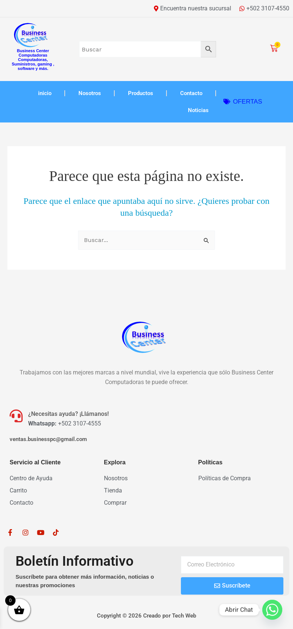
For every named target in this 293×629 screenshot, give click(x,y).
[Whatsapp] (272, 610)
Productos (140, 93)
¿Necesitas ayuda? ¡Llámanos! (68, 413)
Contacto (191, 93)
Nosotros (89, 93)
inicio (44, 93)
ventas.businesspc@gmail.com (48, 439)
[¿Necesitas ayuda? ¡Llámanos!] (16, 415)
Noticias (198, 110)
